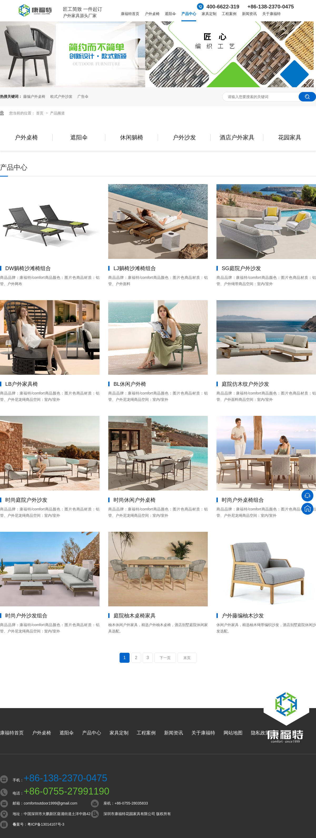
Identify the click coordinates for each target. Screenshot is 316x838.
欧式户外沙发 (61, 96)
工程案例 (229, 14)
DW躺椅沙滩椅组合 (28, 268)
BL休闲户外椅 (129, 384)
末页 (187, 658)
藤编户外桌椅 (34, 96)
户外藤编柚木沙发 (243, 615)
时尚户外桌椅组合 (243, 500)
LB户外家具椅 (21, 384)
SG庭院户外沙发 (241, 268)
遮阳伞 (170, 14)
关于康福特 (271, 14)
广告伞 (82, 96)
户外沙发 (184, 137)
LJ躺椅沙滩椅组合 (134, 268)
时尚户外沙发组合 (26, 615)
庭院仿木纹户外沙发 (245, 384)
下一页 (165, 658)
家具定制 (209, 14)
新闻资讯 (249, 14)
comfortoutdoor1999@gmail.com (50, 803)
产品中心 (188, 14)
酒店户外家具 (237, 137)
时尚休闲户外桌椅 (134, 500)
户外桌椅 (152, 14)
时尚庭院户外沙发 (26, 500)
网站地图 (233, 732)
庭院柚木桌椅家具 (134, 615)
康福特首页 (130, 14)
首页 (40, 113)
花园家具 (289, 137)
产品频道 (57, 113)
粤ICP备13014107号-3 (45, 824)
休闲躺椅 (131, 137)
